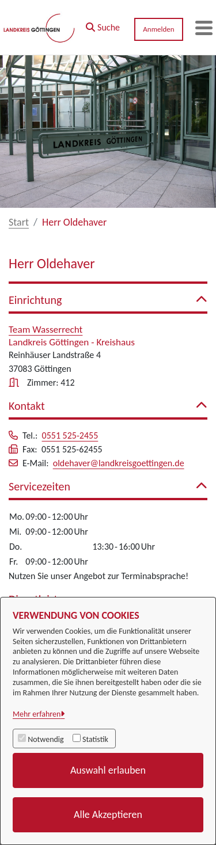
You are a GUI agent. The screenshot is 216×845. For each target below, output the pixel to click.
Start (19, 222)
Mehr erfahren (36, 714)
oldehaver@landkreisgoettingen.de (118, 463)
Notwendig (45, 739)
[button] (103, 25)
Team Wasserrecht (45, 329)
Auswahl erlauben (108, 770)
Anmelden (158, 29)
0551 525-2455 (70, 435)
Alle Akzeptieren (108, 814)
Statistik (95, 739)
